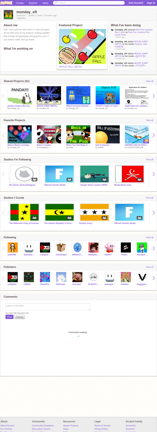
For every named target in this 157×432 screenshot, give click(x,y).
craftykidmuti (45, 255)
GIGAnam (60, 284)
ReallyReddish (94, 255)
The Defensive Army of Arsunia (24, 223)
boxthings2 (61, 255)
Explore (33, 3)
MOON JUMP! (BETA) (47, 106)
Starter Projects (70, 425)
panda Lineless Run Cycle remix (20, 106)
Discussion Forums (41, 429)
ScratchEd (131, 425)
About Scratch (7, 425)
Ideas (45, 3)
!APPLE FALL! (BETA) (70, 66)
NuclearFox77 (142, 255)
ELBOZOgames (94, 284)
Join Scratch (135, 2)
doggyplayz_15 (142, 284)
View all (149, 81)
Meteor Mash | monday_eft (20, 145)
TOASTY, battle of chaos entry (108, 106)
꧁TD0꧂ (140, 65)
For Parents (6, 429)
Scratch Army (85, 223)
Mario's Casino (44, 145)
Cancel (19, 317)
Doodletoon (44, 147)
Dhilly (71, 147)
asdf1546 (12, 255)
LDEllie (27, 284)
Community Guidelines (43, 425)
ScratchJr (130, 429)
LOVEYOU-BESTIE (135, 147)
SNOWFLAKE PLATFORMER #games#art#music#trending (137, 145)
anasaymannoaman (29, 255)
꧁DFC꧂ (140, 56)
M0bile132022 (77, 255)
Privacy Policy (101, 429)
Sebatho (124, 284)
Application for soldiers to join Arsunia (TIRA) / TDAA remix (137, 106)
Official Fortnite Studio (55, 185)
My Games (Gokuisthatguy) (22, 185)
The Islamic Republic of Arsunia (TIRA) (59, 223)
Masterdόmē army (122, 185)
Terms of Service (102, 425)
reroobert (76, 284)
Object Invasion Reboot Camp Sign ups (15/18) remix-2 (78, 106)
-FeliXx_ (124, 255)
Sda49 (100, 147)
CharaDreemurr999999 (45, 284)
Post (9, 317)
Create (20, 3)
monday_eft (121, 41)
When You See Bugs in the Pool (78, 145)
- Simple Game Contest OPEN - (93, 185)
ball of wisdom (102, 145)
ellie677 (108, 255)
